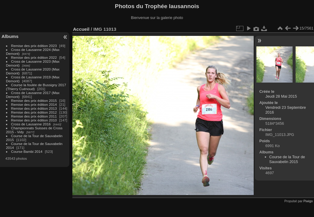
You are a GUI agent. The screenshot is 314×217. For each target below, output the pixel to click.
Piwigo (308, 201)
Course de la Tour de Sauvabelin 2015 (287, 159)
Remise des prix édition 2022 (34, 57)
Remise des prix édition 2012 (34, 112)
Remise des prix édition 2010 (34, 120)
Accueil (81, 29)
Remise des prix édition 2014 (34, 104)
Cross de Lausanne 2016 (31, 124)
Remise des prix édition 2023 (34, 46)
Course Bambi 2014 (27, 151)
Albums (10, 36)
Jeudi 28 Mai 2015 (281, 96)
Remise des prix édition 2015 (34, 100)
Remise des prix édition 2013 (34, 108)
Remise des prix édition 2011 (34, 116)
